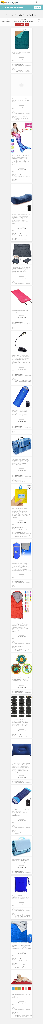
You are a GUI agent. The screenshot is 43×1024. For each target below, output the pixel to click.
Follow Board (19, 24)
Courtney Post (19, 64)
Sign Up (37, 7)
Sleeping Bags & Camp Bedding (23, 65)
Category (24, 20)
